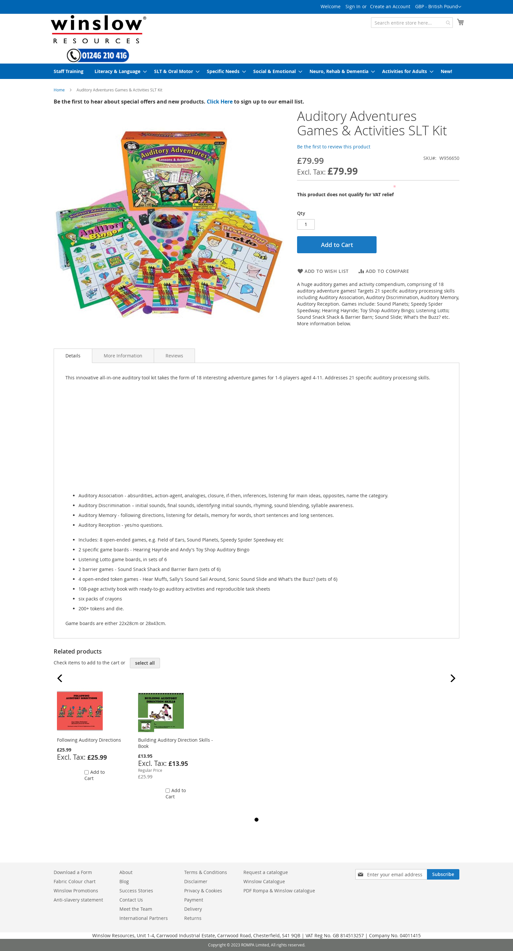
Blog (124, 881)
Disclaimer (195, 881)
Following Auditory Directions (89, 740)
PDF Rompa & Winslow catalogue (279, 890)
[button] (438, 6)
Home (59, 89)
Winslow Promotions (76, 890)
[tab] (73, 356)
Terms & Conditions (205, 872)
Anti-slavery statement (78, 900)
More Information (123, 355)
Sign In (353, 6)
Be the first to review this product (333, 146)
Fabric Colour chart (75, 881)
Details (72, 355)
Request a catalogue (265, 872)
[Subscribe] (443, 874)
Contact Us (131, 900)
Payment (193, 900)
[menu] (256, 71)
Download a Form (73, 872)
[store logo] (98, 29)
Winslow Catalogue (264, 881)
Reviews (174, 355)
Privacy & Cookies (203, 890)
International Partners (143, 918)
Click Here (220, 101)
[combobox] (412, 22)
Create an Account (390, 6)
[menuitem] (68, 71)
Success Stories (136, 890)
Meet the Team (135, 909)
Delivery (193, 909)
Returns (193, 918)
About (126, 872)
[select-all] (145, 663)
